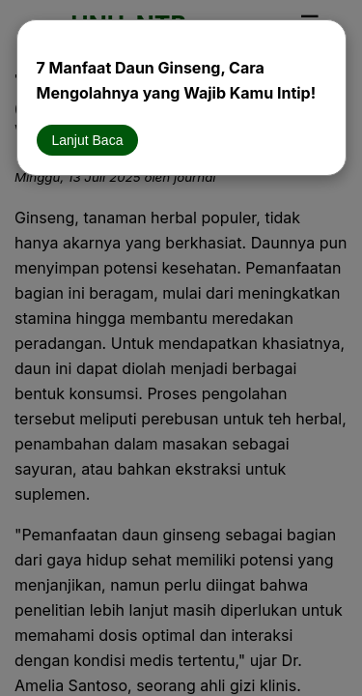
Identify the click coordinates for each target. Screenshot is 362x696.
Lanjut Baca (88, 140)
